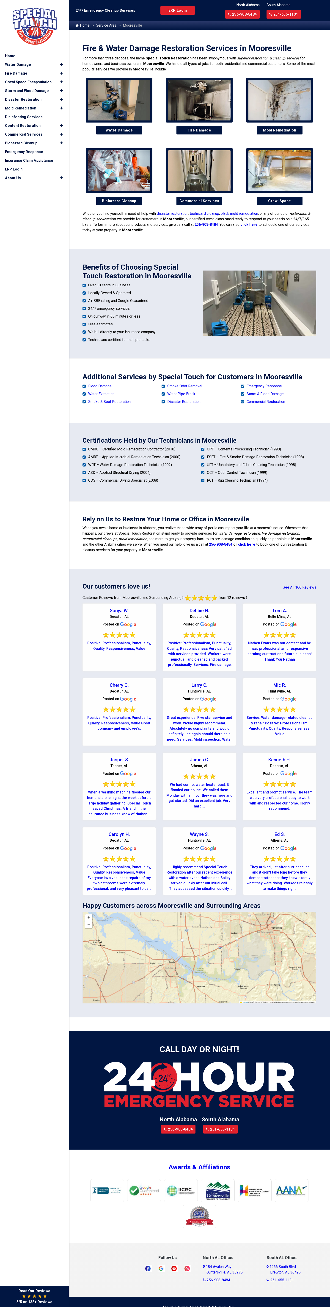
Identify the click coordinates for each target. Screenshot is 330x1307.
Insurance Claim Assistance (29, 158)
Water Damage (119, 130)
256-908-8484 (242, 14)
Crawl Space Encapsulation (28, 80)
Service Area (106, 25)
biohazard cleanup (204, 213)
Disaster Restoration (184, 401)
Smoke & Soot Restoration (109, 401)
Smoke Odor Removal (184, 386)
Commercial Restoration (266, 401)
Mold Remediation (279, 130)
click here (249, 224)
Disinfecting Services (24, 114)
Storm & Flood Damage (265, 394)
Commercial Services (199, 201)
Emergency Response (264, 386)
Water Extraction (101, 394)
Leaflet (244, 1005)
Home (83, 25)
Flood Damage (100, 386)
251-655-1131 (283, 14)
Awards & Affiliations (199, 1170)
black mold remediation (239, 213)
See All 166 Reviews (299, 587)
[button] (88, 920)
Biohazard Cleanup (119, 201)
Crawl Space (279, 201)
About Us (13, 175)
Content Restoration (23, 123)
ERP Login (177, 10)
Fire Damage (199, 130)
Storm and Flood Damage (27, 88)
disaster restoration (172, 213)
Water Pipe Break (181, 394)
